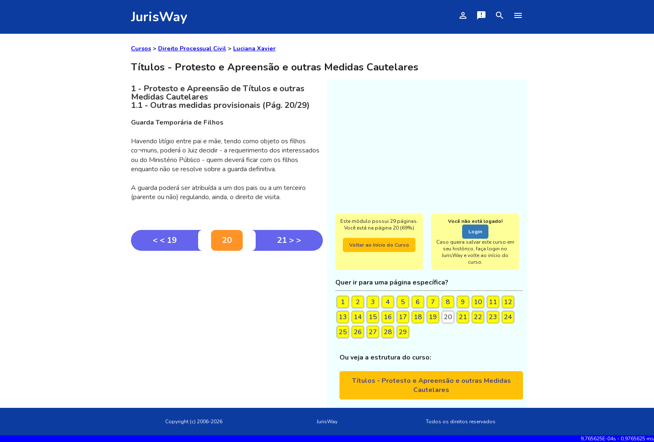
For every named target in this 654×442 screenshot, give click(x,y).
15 (373, 317)
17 (403, 317)
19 (433, 317)
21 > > (289, 240)
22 (478, 317)
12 (508, 302)
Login (475, 231)
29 (403, 332)
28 (388, 332)
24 (508, 317)
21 (463, 317)
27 (373, 332)
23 (493, 317)
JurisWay (159, 17)
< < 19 (165, 240)
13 (343, 317)
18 (418, 317)
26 (358, 332)
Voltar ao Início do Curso (379, 245)
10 (478, 302)
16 (388, 317)
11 (493, 302)
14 (358, 317)
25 (343, 332)
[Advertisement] (227, 313)
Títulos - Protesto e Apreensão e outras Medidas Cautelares (431, 385)
